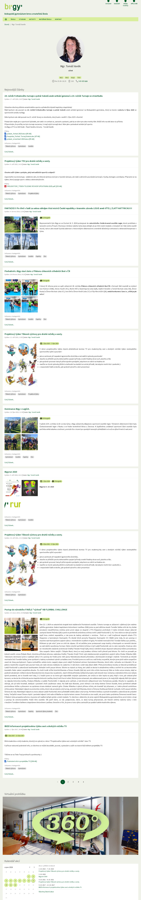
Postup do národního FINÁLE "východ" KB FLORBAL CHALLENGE (35, 609)
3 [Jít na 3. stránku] (73, 782)
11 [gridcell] (10, 885)
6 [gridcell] (19, 881)
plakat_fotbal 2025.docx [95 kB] (17, 133)
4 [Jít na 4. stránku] (78, 782)
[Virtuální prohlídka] (70, 826)
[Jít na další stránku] (83, 782)
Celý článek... (9, 152)
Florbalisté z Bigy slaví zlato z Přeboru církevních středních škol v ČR (37, 271)
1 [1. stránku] (62, 782)
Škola (13, 19)
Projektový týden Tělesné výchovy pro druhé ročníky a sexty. (33, 334)
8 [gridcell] (28, 881)
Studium (22, 19)
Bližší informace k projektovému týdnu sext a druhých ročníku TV (35, 726)
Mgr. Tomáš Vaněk (34, 99)
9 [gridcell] (33, 881)
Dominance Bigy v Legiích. (17, 408)
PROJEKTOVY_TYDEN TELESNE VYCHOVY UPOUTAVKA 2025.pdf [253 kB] (33, 186)
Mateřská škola (45, 19)
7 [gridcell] (24, 881)
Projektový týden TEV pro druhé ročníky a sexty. (27, 161)
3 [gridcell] (6, 881)
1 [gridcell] (28, 876)
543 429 (83, 81)
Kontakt (58, 19)
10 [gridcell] (6, 885)
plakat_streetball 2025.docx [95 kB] (19, 139)
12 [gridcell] (15, 885)
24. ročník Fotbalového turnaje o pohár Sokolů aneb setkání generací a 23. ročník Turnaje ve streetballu (53, 95)
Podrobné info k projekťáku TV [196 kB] (20, 761)
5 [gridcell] (15, 881)
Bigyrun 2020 (10, 471)
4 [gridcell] (10, 881)
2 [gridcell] (33, 876)
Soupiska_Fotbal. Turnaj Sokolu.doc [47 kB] (22, 136)
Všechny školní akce (46, 891)
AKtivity (32, 19)
